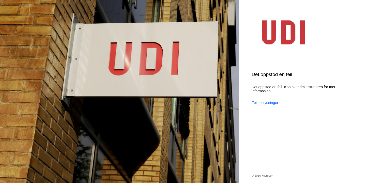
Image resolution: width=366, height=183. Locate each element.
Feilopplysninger (265, 103)
